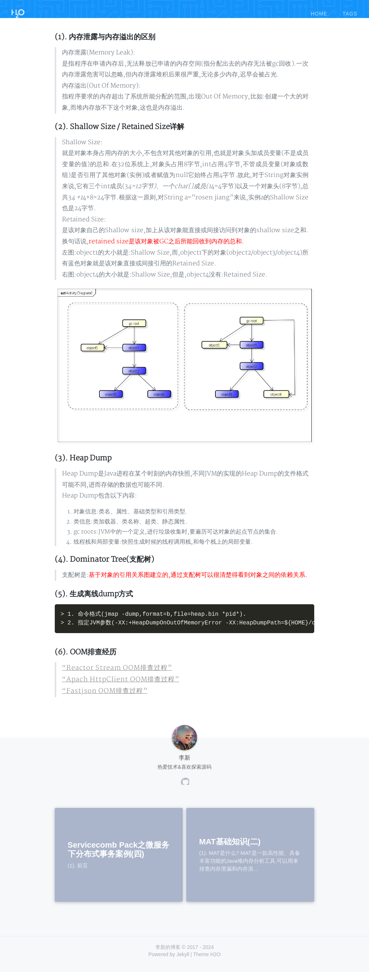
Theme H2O (207, 961)
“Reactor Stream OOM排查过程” (110, 676)
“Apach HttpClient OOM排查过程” (113, 687)
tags (349, 10)
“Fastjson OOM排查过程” (99, 698)
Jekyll (183, 961)
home (319, 10)
